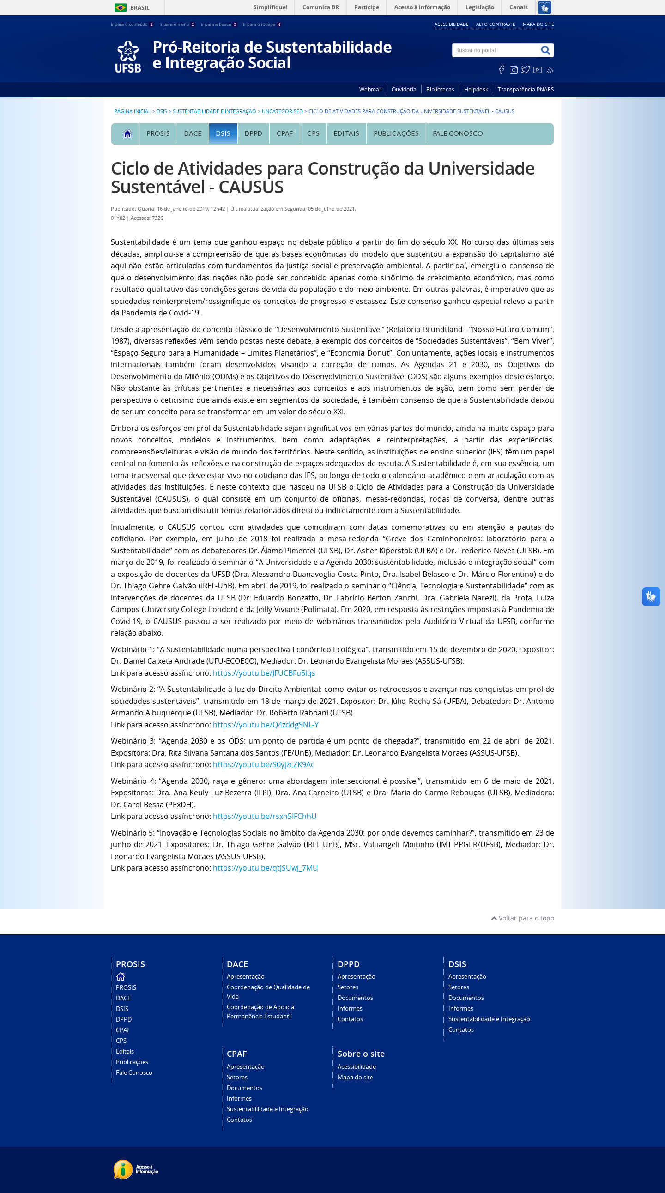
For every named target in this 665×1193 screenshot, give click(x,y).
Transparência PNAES (526, 89)
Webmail (370, 89)
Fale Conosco (458, 133)
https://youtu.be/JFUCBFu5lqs (264, 673)
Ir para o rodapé (262, 24)
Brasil (140, 8)
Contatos (350, 1019)
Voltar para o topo (522, 918)
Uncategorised (282, 111)
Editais (346, 133)
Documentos (355, 998)
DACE (193, 133)
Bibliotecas (440, 89)
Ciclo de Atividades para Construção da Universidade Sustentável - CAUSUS (323, 177)
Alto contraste (495, 24)
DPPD (253, 133)
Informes (350, 1008)
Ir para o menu (177, 24)
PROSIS (158, 133)
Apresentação (246, 977)
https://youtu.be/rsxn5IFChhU (265, 816)
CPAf (285, 133)
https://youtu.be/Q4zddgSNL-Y (266, 725)
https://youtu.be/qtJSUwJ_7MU (265, 868)
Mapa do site (538, 24)
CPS (313, 133)
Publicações (396, 133)
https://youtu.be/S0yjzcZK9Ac (263, 764)
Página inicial (132, 111)
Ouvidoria (404, 89)
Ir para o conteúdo (133, 24)
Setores (348, 987)
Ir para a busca (219, 24)
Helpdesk (476, 89)
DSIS (162, 111)
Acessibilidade (452, 24)
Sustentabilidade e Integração (214, 111)
